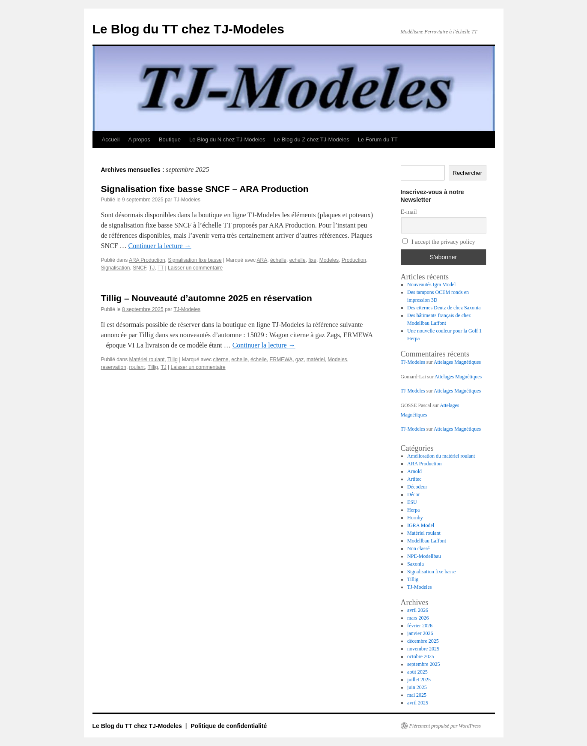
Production (354, 260)
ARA (262, 260)
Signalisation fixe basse (194, 260)
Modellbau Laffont (426, 541)
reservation (113, 367)
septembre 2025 (423, 664)
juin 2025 (417, 687)
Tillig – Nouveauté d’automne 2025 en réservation (206, 298)
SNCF (139, 268)
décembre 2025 (423, 641)
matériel (316, 360)
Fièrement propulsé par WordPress (445, 726)
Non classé (418, 548)
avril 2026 (417, 610)
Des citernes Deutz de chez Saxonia (444, 308)
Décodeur (417, 487)
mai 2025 (416, 695)
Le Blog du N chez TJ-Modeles (227, 139)
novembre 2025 (423, 649)
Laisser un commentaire (195, 268)
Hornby (415, 518)
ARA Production (147, 260)
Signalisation (115, 268)
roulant (137, 367)
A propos (139, 139)
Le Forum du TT (378, 139)
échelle (278, 260)
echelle (297, 260)
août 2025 (417, 672)
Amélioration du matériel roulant (441, 456)
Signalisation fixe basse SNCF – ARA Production (205, 189)
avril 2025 (417, 703)
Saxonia (415, 564)
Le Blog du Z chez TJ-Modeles (311, 139)
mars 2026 (418, 618)
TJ (152, 268)
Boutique (170, 139)
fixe (312, 260)
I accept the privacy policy (438, 241)
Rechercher (467, 173)
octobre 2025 (420, 656)
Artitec (414, 479)
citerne (221, 360)
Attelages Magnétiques (457, 362)
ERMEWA (281, 360)
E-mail (409, 212)
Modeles (329, 260)
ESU (412, 502)
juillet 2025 (419, 680)
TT (161, 268)
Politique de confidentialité (229, 725)
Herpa (413, 510)
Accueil (111, 139)
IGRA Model (420, 525)
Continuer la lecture (159, 245)
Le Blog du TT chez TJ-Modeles (188, 29)
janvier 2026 (420, 633)
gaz (299, 360)
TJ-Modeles (186, 200)
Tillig (172, 360)
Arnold (414, 471)
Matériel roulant (147, 360)
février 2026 (419, 626)
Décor (413, 494)
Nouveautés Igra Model (431, 285)
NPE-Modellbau (424, 556)
